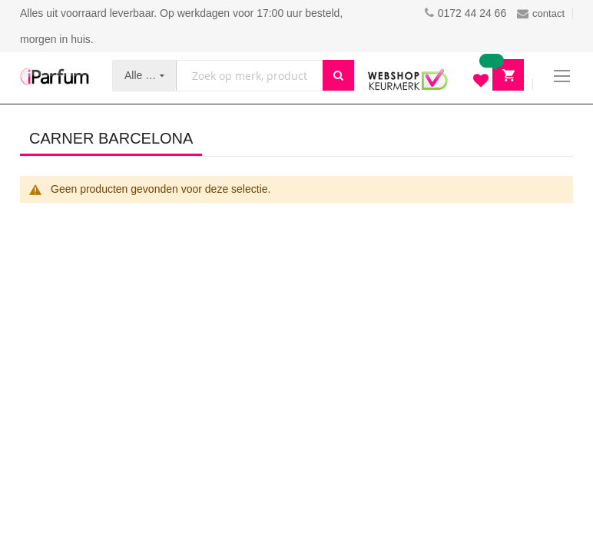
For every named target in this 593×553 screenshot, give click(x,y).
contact (541, 13)
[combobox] (249, 76)
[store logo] (54, 76)
